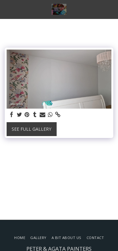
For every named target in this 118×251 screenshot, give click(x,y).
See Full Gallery (31, 129)
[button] (7, 9)
